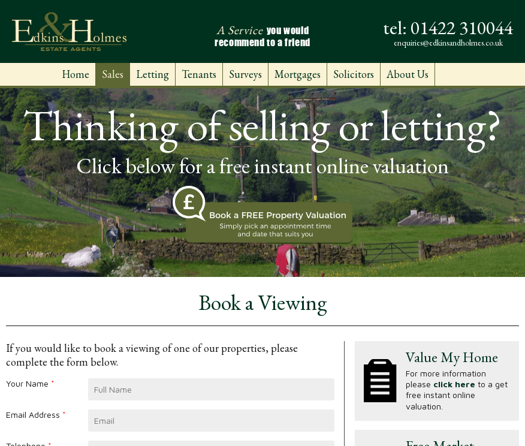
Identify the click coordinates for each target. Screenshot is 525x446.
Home (75, 74)
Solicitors (353, 74)
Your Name (30, 383)
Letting (152, 74)
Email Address (36, 414)
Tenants (199, 74)
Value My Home (452, 357)
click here (454, 384)
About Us (408, 74)
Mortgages (297, 74)
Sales (112, 74)
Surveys (245, 74)
